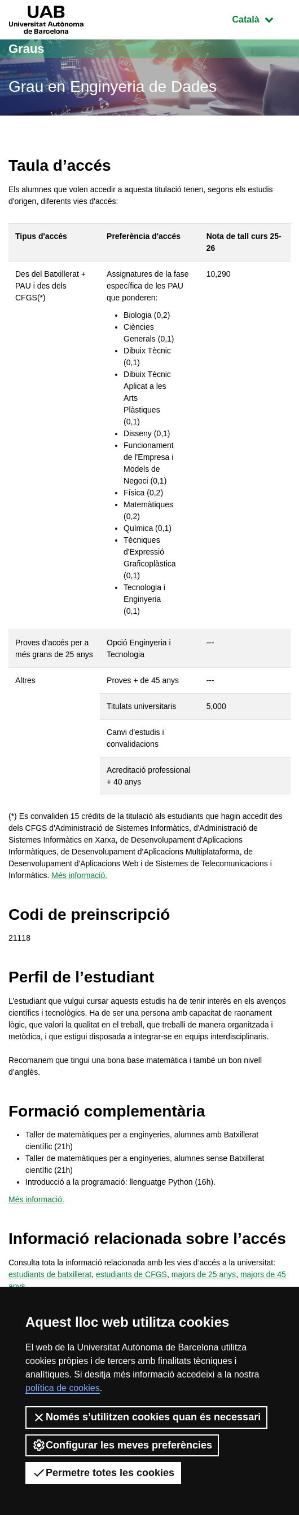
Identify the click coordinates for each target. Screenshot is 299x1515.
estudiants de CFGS (131, 1274)
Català (261, 18)
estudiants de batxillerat (49, 1274)
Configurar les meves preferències (122, 1445)
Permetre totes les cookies (103, 1472)
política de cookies (62, 1388)
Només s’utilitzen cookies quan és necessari (146, 1417)
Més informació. (79, 875)
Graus (26, 49)
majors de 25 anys (204, 1274)
